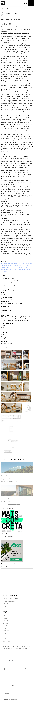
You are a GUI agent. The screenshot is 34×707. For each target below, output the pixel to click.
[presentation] (16, 678)
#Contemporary (24, 265)
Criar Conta (6, 609)
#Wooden (3, 269)
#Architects (7, 263)
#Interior (3, 267)
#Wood (8, 269)
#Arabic (29, 269)
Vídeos (5, 625)
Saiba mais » (5, 566)
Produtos (5, 620)
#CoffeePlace (16, 265)
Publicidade (6, 603)
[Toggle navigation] (31, 3)
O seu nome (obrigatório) (17, 655)
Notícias (5, 615)
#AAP (2, 263)
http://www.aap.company (8, 278)
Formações (6, 636)
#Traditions (14, 267)
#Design (8, 267)
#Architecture (14, 263)
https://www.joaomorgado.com (9, 285)
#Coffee (30, 263)
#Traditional (4, 265)
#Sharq (25, 263)
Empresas (5, 623)
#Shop (19, 267)
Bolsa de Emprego (8, 638)
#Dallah (10, 265)
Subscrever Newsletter (9, 601)
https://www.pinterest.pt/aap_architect (12, 280)
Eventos (5, 633)
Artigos (5, 628)
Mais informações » (7, 536)
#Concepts (4, 271)
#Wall (20, 269)
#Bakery (24, 269)
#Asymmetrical (25, 267)
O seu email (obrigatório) (17, 663)
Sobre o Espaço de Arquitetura (11, 598)
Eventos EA (6, 606)
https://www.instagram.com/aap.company (13, 282)
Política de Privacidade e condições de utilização (15, 697)
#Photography (14, 269)
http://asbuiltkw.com (6, 284)
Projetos (5, 618)
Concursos (6, 630)
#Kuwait (20, 263)
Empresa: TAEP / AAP (11, 13)
